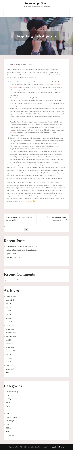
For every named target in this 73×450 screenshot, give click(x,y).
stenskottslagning (45, 149)
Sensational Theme (57, 447)
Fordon (30, 64)
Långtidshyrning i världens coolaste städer (56, 218)
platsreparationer (27, 201)
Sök (5, 226)
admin (11, 64)
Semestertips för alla (36, 3)
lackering (13, 133)
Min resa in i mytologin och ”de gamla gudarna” (19, 218)
